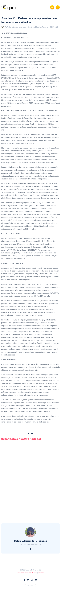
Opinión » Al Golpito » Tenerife (38, 27)
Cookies (34, 573)
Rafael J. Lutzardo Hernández (13, 27)
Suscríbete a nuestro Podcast (21, 439)
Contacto (41, 573)
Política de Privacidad (24, 573)
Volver (30, 585)
